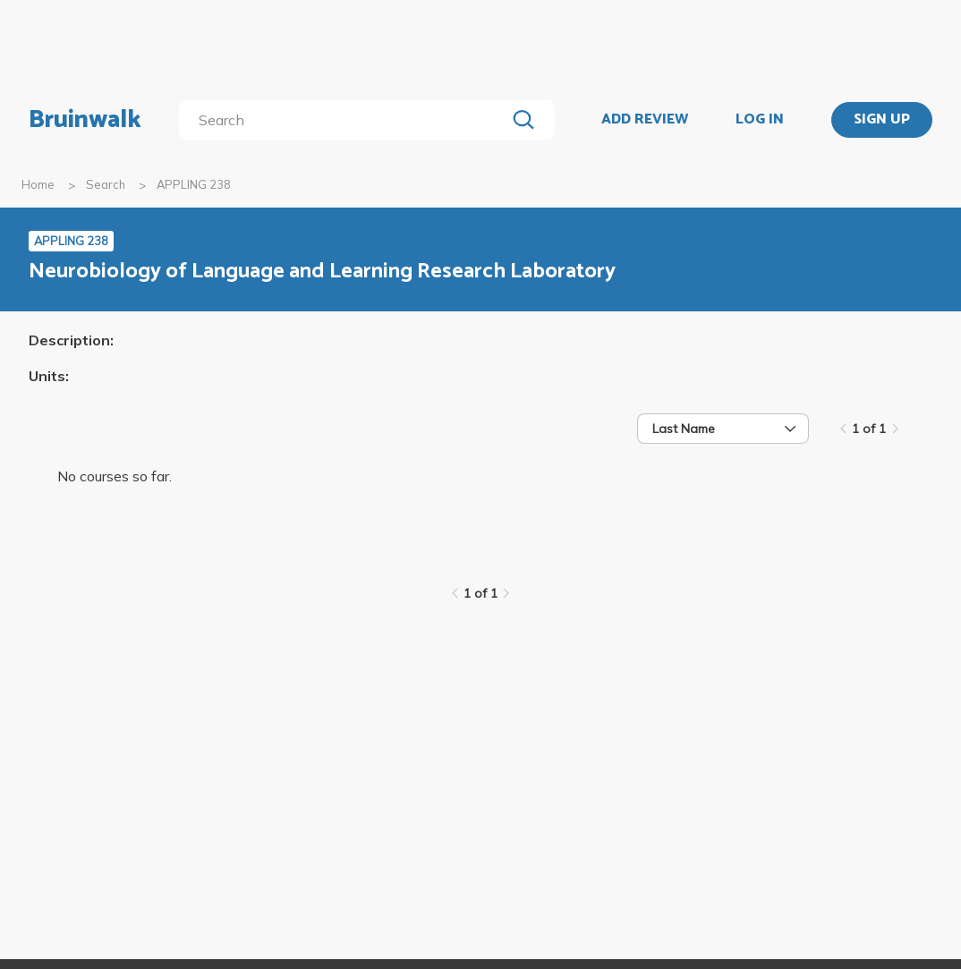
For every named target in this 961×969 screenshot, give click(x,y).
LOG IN (760, 120)
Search (105, 184)
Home (38, 184)
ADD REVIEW (644, 120)
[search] (346, 120)
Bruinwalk (85, 120)
